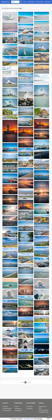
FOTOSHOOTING (39, 1)
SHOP (24, 1)
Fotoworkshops (7, 408)
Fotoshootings (7, 410)
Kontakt (5, 406)
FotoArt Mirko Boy (44, 410)
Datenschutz (18, 410)
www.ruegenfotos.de (28, 418)
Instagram (30, 408)
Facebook (29, 406)
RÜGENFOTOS (5, 2)
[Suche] (15, 2)
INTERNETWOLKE (43, 412)
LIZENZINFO (47, 1)
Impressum (18, 408)
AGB (16, 406)
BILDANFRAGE (30, 1)
